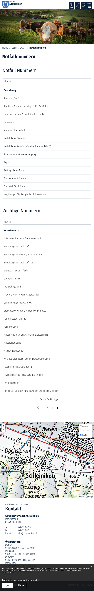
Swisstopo (89, 497)
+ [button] (3, 426)
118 (67, 122)
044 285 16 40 (72, 178)
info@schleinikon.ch (27, 533)
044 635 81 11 (72, 138)
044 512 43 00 (74, 302)
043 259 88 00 (75, 350)
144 (67, 170)
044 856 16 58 (74, 238)
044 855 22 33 (74, 326)
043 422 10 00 (74, 310)
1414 (68, 162)
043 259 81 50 (74, 334)
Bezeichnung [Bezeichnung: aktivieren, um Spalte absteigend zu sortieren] (10, 90)
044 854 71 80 (74, 246)
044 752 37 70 (74, 358)
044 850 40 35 (72, 114)
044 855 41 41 (74, 262)
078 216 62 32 (74, 286)
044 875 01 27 (74, 374)
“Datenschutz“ (7, 572)
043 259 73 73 (74, 366)
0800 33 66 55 (72, 98)
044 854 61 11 (74, 390)
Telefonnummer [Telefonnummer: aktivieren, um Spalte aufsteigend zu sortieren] (73, 90)
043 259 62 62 (74, 382)
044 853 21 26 (72, 106)
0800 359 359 (74, 270)
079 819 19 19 (72, 146)
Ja (8, 585)
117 (67, 130)
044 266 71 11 (74, 342)
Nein (21, 585)
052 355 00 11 (74, 254)
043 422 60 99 (24, 530)
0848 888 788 (74, 278)
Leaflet (81, 497)
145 (67, 194)
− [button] (3, 430)
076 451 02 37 (72, 154)
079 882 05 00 (75, 294)
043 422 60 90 (24, 527)
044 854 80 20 (75, 318)
